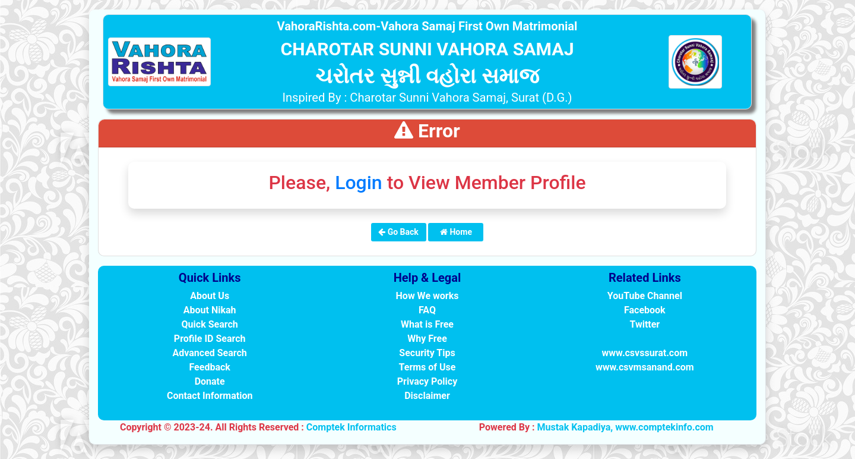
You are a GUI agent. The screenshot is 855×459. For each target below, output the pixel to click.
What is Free (427, 324)
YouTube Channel (644, 295)
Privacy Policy (427, 381)
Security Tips (427, 353)
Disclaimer (427, 395)
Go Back (398, 232)
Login (358, 182)
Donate (210, 381)
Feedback (209, 367)
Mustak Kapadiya (573, 427)
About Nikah (209, 310)
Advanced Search (210, 353)
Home (456, 232)
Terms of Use (427, 367)
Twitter (644, 324)
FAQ (427, 310)
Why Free (427, 338)
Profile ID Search (210, 338)
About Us (209, 295)
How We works (427, 295)
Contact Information (210, 395)
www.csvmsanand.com (645, 367)
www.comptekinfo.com (664, 427)
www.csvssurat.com (645, 353)
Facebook (645, 310)
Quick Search (210, 324)
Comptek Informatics (351, 427)
